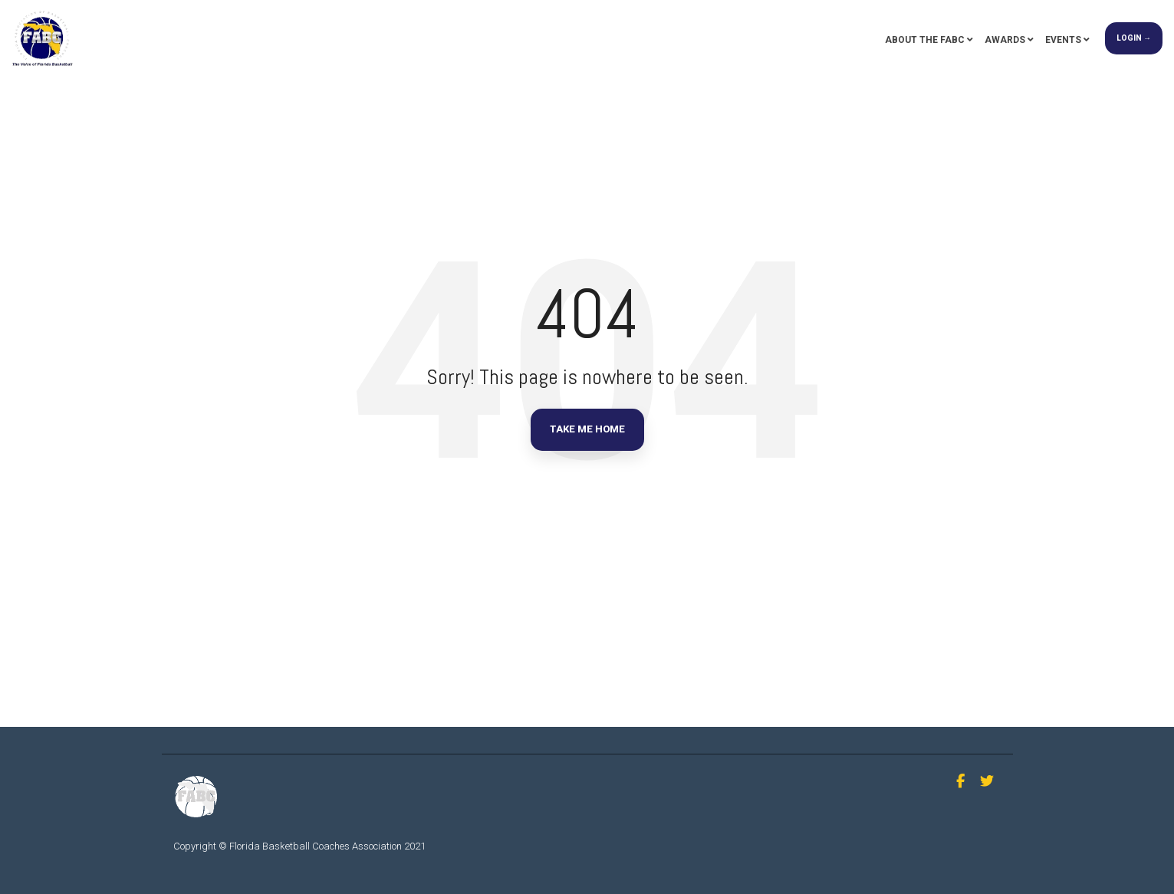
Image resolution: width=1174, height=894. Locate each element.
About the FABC (925, 40)
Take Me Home (587, 429)
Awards (1005, 40)
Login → (1133, 38)
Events (1063, 40)
